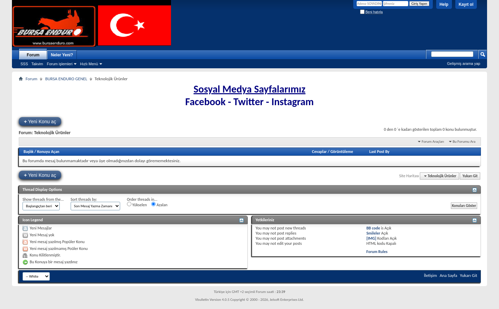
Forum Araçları (433, 141)
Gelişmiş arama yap (463, 63)
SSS (24, 64)
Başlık (28, 151)
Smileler (373, 233)
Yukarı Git (469, 176)
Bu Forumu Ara (464, 141)
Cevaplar (319, 151)
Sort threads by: (84, 199)
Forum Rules (376, 251)
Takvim (37, 64)
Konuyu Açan (48, 151)
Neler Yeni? (62, 55)
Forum (33, 55)
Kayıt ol (466, 4)
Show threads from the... (43, 199)
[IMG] (371, 238)
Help (444, 4)
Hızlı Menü (89, 64)
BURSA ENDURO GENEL (66, 78)
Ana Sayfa (448, 275)
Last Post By (379, 151)
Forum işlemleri (59, 64)
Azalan (159, 204)
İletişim (430, 275)
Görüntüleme (341, 151)
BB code (373, 228)
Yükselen (137, 204)
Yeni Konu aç (40, 121)
